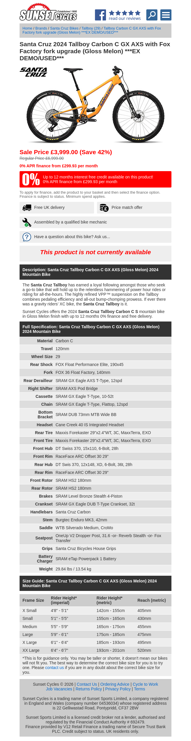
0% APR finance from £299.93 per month (59, 166)
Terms (139, 689)
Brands (41, 28)
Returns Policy (89, 689)
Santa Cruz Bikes (64, 28)
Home (27, 28)
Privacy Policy (118, 689)
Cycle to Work (145, 684)
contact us (54, 667)
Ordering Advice (114, 684)
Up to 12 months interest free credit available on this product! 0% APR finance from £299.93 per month (98, 179)
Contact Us (87, 684)
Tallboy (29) (90, 28)
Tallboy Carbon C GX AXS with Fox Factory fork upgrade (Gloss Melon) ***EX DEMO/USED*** (91, 30)
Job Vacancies (59, 689)
